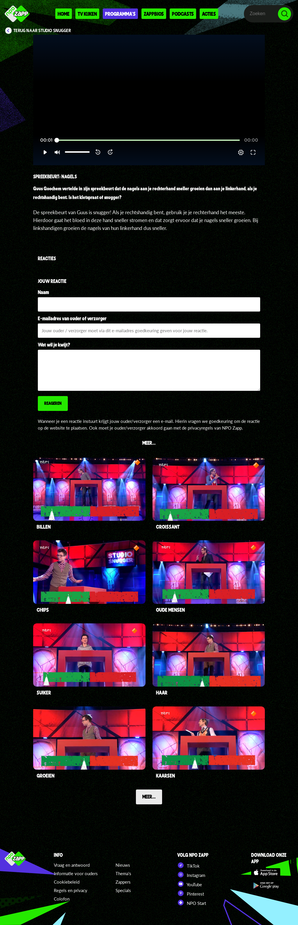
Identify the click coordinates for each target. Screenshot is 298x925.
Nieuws (123, 865)
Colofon (62, 898)
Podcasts (183, 13)
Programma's (120, 13)
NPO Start (191, 902)
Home (64, 13)
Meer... (149, 796)
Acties (209, 13)
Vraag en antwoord (72, 865)
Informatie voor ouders (76, 873)
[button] (45, 152)
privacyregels (200, 427)
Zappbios (154, 13)
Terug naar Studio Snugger (42, 30)
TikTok (188, 865)
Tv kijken (87, 13)
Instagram (191, 874)
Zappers (123, 881)
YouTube (189, 883)
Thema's (123, 873)
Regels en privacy (70, 890)
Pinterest (190, 893)
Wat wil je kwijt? (54, 344)
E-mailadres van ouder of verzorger (72, 318)
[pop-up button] (241, 152)
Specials (123, 890)
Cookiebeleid (66, 881)
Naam (43, 292)
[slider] (148, 140)
